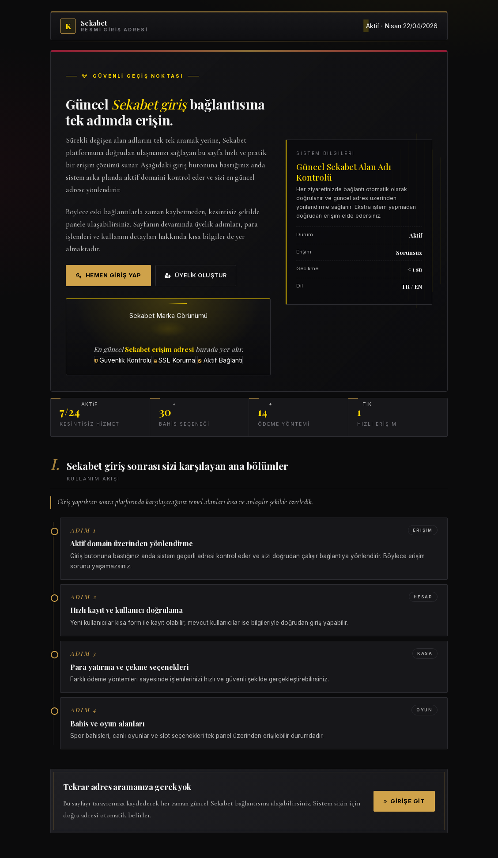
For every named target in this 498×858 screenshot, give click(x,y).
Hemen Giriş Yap (108, 275)
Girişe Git (404, 801)
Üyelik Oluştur (196, 275)
